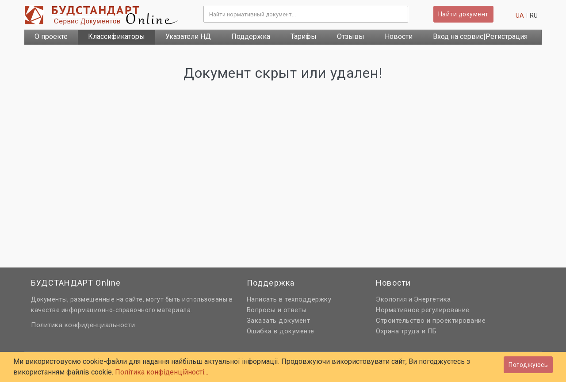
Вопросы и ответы (277, 310)
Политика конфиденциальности (83, 325)
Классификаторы (116, 36)
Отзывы (350, 36)
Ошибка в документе (280, 331)
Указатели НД (188, 36)
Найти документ (463, 14)
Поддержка (250, 36)
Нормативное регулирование (423, 310)
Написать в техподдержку (289, 299)
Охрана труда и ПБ (406, 331)
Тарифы (304, 36)
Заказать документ (278, 321)
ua (520, 15)
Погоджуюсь (528, 364)
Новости (399, 36)
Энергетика (432, 299)
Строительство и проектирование (431, 321)
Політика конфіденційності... (161, 372)
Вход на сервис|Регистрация (480, 36)
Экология (391, 299)
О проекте (51, 36)
